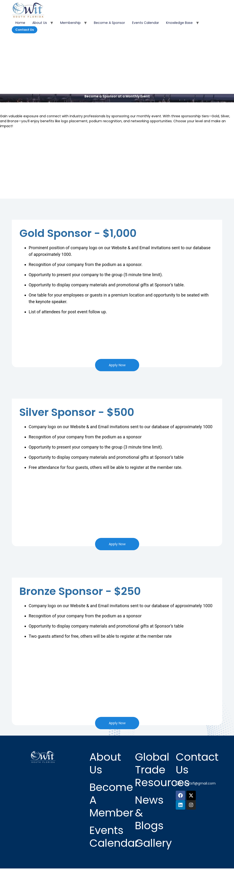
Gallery (153, 843)
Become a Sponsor (109, 22)
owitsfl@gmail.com (200, 783)
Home (20, 22)
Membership (70, 22)
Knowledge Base (179, 22)
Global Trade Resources (162, 770)
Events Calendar (145, 22)
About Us (39, 22)
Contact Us (24, 29)
